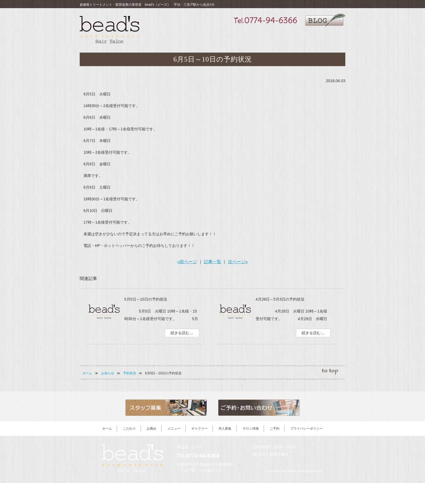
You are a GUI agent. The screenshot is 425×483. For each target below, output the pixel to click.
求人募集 (285, 36)
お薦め (214, 36)
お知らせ (107, 373)
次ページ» (238, 261)
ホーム (87, 373)
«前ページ (187, 261)
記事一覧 (212, 261)
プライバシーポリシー (306, 428)
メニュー (238, 36)
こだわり (190, 36)
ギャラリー (261, 36)
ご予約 (333, 36)
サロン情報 (310, 36)
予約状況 (129, 373)
